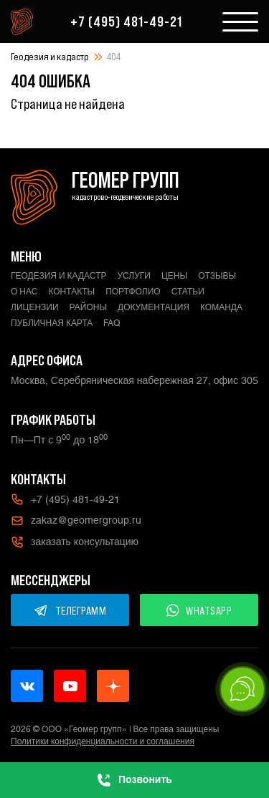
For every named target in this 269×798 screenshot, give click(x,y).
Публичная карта (52, 323)
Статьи (187, 292)
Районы (88, 307)
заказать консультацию (74, 542)
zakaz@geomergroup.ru (76, 520)
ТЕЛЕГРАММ (70, 610)
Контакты (71, 292)
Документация (153, 307)
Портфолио (133, 292)
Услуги (134, 276)
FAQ (112, 323)
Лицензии (35, 307)
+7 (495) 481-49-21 (126, 21)
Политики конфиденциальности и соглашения (102, 741)
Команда (221, 307)
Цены (174, 276)
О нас (24, 292)
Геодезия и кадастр (50, 56)
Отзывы (217, 276)
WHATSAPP (199, 610)
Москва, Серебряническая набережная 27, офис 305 (134, 380)
